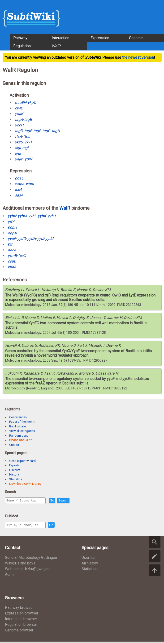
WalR (64, 208)
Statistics (15, 479)
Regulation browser (21, 626)
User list (14, 470)
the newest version (138, 57)
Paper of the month (22, 421)
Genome (136, 38)
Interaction (60, 38)
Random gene (18, 435)
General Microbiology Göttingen (31, 559)
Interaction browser (21, 620)
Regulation (22, 46)
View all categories (22, 431)
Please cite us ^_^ (20, 440)
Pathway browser (19, 609)
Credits (14, 445)
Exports (14, 465)
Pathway (20, 38)
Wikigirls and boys (20, 564)
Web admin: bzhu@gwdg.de (28, 570)
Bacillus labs (17, 426)
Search (73, 501)
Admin (10, 576)
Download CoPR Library (25, 483)
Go (62, 501)
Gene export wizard (22, 461)
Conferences (18, 417)
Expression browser (21, 614)
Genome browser (19, 631)
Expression (100, 38)
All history (90, 564)
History (14, 474)
